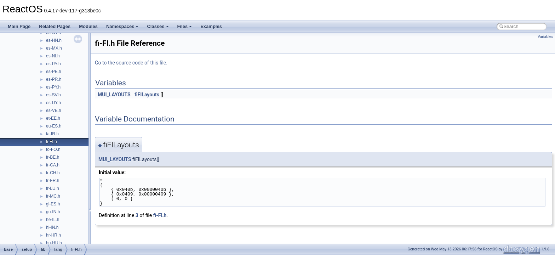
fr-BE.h (52, 157)
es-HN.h (54, 40)
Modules (88, 26)
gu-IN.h (53, 211)
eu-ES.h (53, 126)
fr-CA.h (52, 165)
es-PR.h (53, 79)
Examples (211, 26)
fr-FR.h (52, 180)
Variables (545, 36)
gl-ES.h (53, 204)
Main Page (19, 26)
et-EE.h (53, 118)
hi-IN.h (52, 227)
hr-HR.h (53, 235)
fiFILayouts (147, 94)
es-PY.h (53, 87)
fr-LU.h (52, 188)
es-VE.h (53, 110)
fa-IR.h (52, 133)
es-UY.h (53, 102)
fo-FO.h (53, 149)
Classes (157, 26)
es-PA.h (53, 63)
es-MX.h (54, 48)
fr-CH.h (53, 172)
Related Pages (54, 26)
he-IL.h (52, 219)
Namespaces (122, 26)
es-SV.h (53, 94)
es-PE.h (53, 71)
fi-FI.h (51, 141)
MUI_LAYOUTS (114, 94)
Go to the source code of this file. (131, 63)
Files (184, 26)
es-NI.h (53, 55)
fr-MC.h (53, 196)
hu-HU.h (54, 242)
